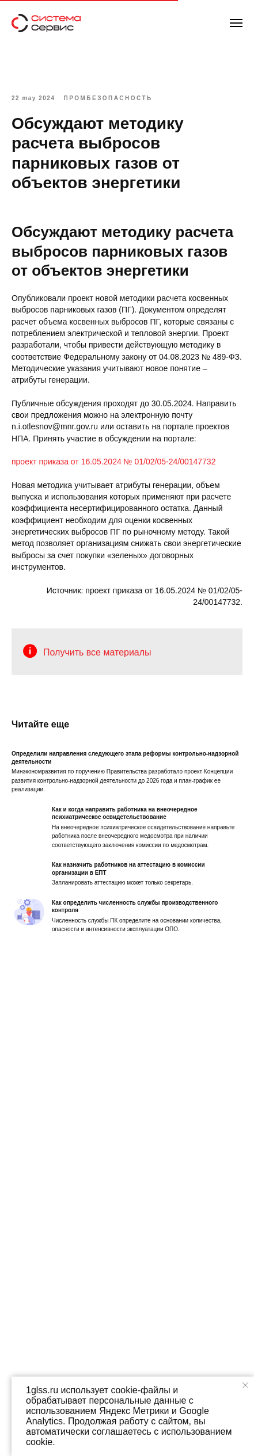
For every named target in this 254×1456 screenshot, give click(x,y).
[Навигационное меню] (236, 23)
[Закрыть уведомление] (245, 1385)
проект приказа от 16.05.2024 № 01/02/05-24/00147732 (113, 461)
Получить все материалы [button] (97, 652)
